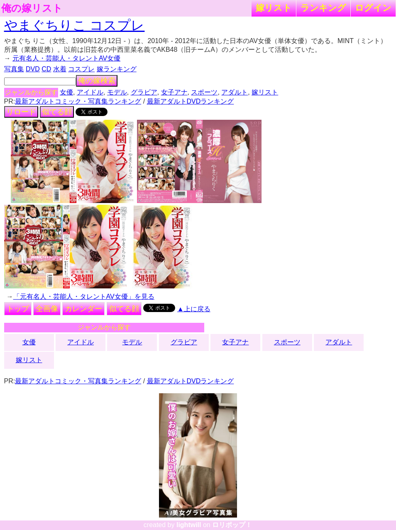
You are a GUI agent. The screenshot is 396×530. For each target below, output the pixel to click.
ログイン (373, 7)
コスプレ (81, 69)
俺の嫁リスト (32, 8)
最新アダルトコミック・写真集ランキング (78, 101)
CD (46, 69)
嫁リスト (274, 7)
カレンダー (83, 309)
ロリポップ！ (232, 524)
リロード (21, 112)
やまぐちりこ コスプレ (74, 25)
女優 (66, 92)
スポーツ (204, 92)
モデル (117, 92)
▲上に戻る (193, 308)
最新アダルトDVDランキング (190, 101)
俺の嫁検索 (96, 81)
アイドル (90, 92)
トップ (18, 309)
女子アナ (174, 92)
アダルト (234, 92)
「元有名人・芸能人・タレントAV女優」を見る (83, 296)
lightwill (188, 524)
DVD (33, 69)
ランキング (323, 7)
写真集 (14, 69)
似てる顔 (57, 112)
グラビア (144, 92)
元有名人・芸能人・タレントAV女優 (66, 58)
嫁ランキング (117, 69)
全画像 (47, 309)
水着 (59, 69)
